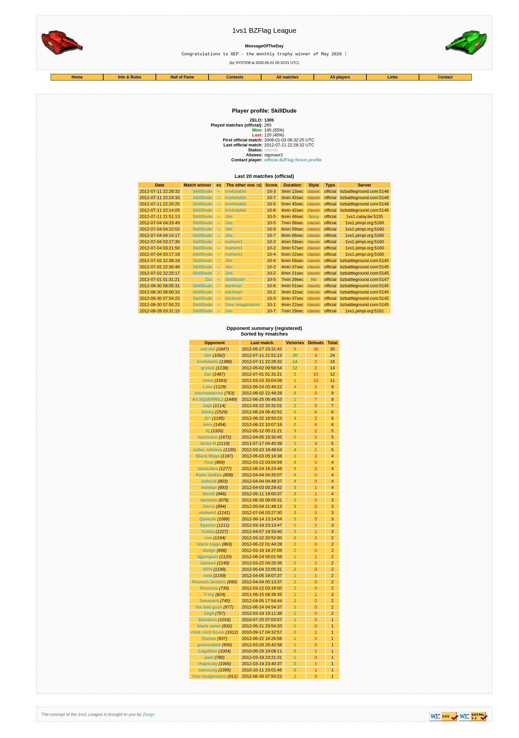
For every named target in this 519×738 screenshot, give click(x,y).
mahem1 (234, 242)
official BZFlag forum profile (292, 160)
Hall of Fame (182, 78)
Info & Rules (129, 78)
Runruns (209, 589)
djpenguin (208, 557)
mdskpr (209, 488)
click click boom (207, 633)
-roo (208, 538)
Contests (234, 78)
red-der (207, 349)
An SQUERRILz (207, 400)
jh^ (208, 419)
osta (207, 576)
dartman (233, 286)
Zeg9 (209, 614)
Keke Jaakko (209, 475)
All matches (287, 78)
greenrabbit (209, 645)
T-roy (209, 595)
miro (207, 425)
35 (332, 349)
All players (340, 78)
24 (332, 356)
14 (332, 368)
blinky (208, 412)
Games (209, 639)
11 (332, 381)
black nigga (209, 545)
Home (76, 78)
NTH (207, 570)
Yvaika (207, 532)
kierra (209, 507)
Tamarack (209, 601)
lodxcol (208, 482)
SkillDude (202, 192)
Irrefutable (235, 192)
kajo (208, 406)
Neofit (209, 494)
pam (209, 658)
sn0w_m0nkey (207, 450)
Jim (228, 217)
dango (209, 551)
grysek (208, 368)
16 (332, 362)
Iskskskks (208, 469)
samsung (207, 670)
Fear (209, 463)
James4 (208, 563)
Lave (208, 387)
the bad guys (209, 608)
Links (393, 78)
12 (332, 375)
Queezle (208, 519)
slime (207, 381)
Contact (445, 78)
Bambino (208, 620)
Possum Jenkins (209, 582)
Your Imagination (242, 305)
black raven (209, 626)
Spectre (208, 526)
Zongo (149, 715)
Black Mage (208, 456)
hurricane (207, 438)
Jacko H (208, 444)
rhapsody (207, 664)
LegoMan (207, 652)
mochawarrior (209, 394)
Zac (208, 280)
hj (208, 431)
